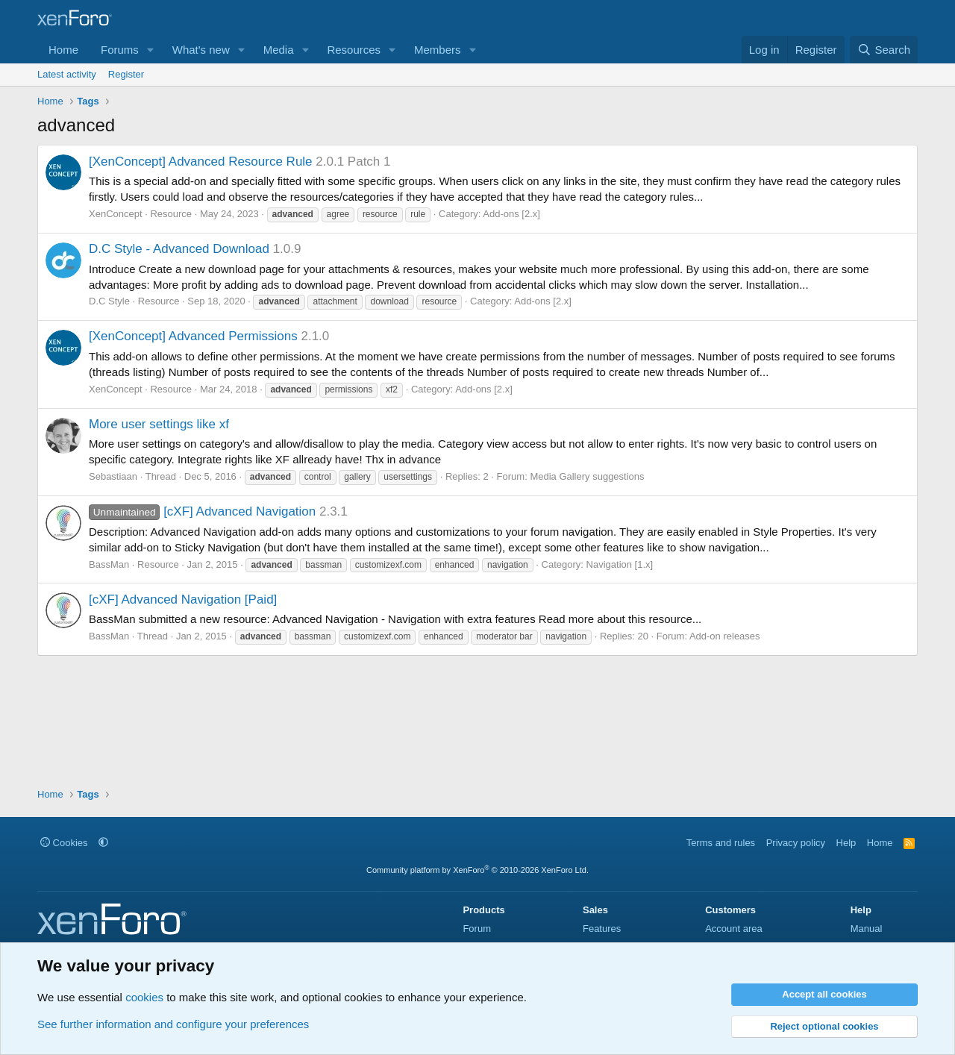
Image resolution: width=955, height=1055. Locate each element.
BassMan (109, 564)
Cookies (64, 842)
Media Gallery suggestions (587, 476)
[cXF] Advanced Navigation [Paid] (183, 599)
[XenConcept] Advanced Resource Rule (201, 161)
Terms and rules (720, 842)
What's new (201, 49)
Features (602, 928)
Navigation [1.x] (620, 564)
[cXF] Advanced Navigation (202, 511)
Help (846, 842)
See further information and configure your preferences (173, 1024)
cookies (144, 997)
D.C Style (109, 301)
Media (278, 49)
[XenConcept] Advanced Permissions (193, 336)
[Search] (884, 49)
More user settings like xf (159, 424)
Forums (120, 49)
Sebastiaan (113, 476)
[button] (150, 49)
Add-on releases (724, 636)
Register (126, 74)
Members (437, 49)
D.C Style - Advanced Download (179, 249)
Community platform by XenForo (477, 869)
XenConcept (116, 213)
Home (63, 49)
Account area (734, 928)
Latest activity (66, 74)
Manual (867, 928)
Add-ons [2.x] (511, 213)
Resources (354, 49)
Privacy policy (795, 842)
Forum (477, 928)
